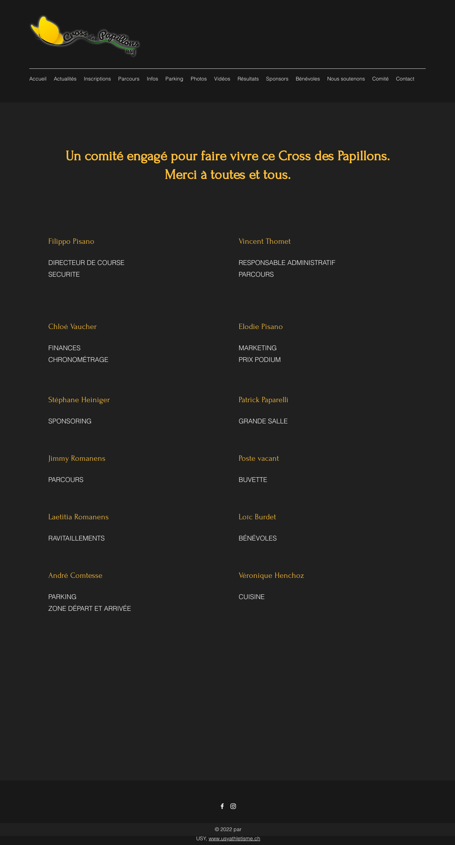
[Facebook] (222, 806)
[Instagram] (233, 806)
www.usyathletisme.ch (234, 838)
